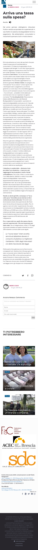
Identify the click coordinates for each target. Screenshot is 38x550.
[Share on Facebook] (28, 276)
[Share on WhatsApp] (32, 276)
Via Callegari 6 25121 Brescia (10, 490)
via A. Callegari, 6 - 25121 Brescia (11, 478)
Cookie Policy (19, 543)
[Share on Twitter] (23, 276)
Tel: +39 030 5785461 (25, 490)
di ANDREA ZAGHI (13, 7)
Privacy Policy (19, 545)
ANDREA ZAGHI (14, 286)
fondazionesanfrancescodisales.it (12, 481)
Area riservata (19, 541)
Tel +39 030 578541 (27, 478)
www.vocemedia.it (7, 488)
